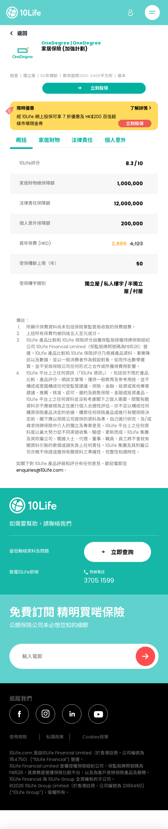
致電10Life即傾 (24, 572)
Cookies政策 (95, 737)
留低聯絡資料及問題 (29, 551)
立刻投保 (135, 123)
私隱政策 (55, 737)
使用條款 (18, 737)
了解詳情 (140, 108)
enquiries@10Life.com (39, 470)
